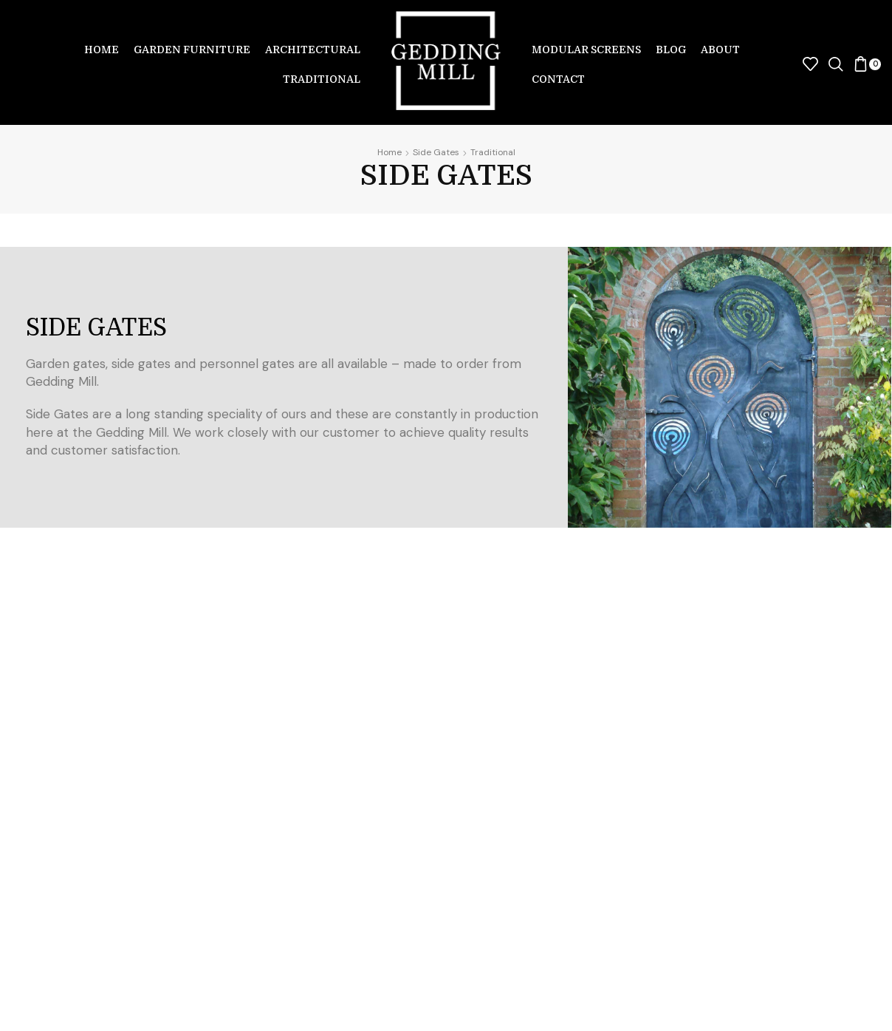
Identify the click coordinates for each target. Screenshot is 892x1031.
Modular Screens (586, 49)
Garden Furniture (192, 49)
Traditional (321, 79)
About (720, 49)
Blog (671, 49)
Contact (558, 79)
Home (101, 49)
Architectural (312, 49)
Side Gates (436, 152)
